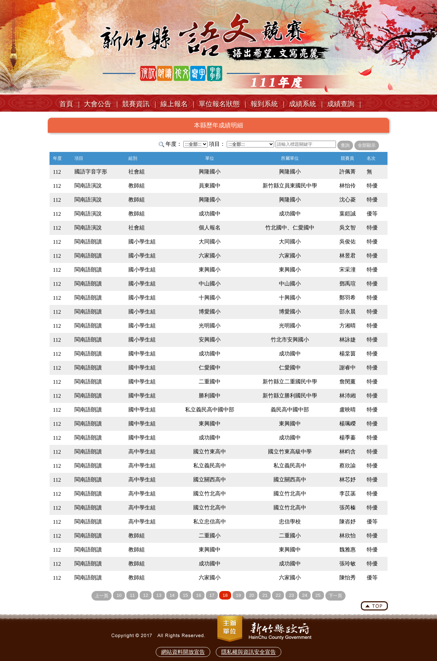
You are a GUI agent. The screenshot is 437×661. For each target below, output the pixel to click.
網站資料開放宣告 (183, 652)
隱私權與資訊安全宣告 (248, 652)
